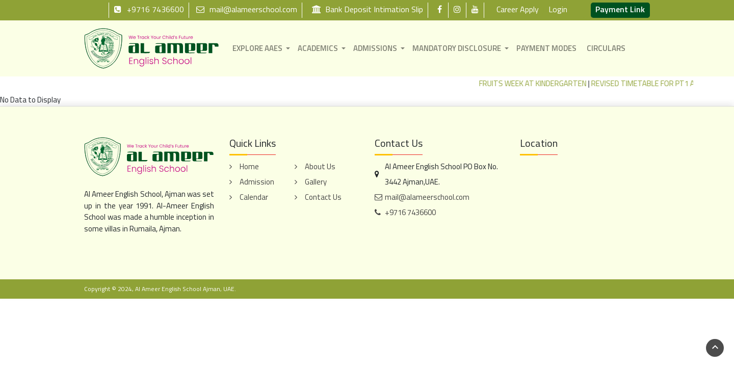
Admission (257, 182)
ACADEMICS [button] (318, 48)
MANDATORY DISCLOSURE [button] (456, 48)
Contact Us (323, 197)
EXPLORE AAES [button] (257, 48)
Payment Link (620, 9)
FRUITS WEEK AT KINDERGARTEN (539, 83)
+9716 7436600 (149, 9)
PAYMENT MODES (546, 48)
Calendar (254, 197)
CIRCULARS (606, 48)
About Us (320, 166)
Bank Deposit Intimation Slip (367, 9)
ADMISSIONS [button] (375, 48)
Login (557, 9)
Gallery (316, 182)
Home (249, 166)
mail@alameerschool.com (246, 9)
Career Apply (517, 9)
